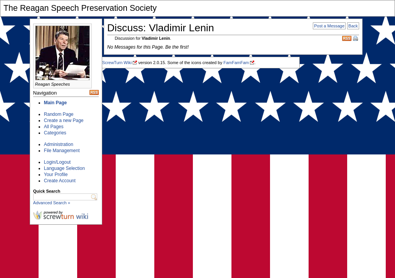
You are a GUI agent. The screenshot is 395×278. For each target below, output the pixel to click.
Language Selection (64, 168)
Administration (58, 144)
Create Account (60, 180)
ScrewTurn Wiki (117, 62)
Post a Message (329, 26)
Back (353, 26)
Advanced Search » (51, 202)
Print (356, 39)
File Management (62, 150)
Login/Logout (57, 162)
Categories (55, 133)
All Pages (54, 126)
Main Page (55, 102)
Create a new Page (64, 120)
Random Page (59, 114)
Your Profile (56, 174)
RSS (346, 38)
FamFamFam (236, 62)
